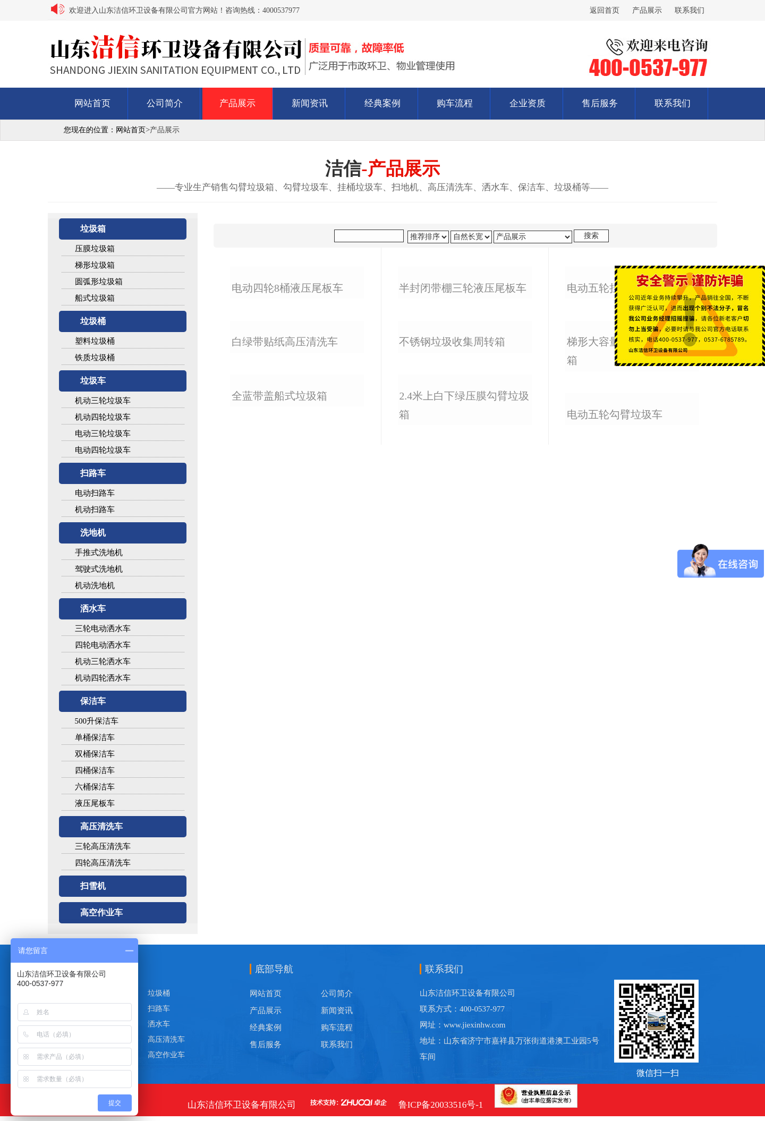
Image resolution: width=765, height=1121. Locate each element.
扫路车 (93, 473)
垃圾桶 (93, 321)
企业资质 (527, 103)
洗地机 (93, 532)
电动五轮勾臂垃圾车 (614, 796)
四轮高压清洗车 (103, 863)
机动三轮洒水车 (103, 661)
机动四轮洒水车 (103, 678)
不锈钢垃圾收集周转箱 (452, 596)
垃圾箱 (93, 228)
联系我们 (689, 10)
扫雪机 (93, 885)
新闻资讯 (310, 103)
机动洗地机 (95, 585)
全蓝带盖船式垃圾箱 (279, 778)
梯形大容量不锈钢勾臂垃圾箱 (630, 606)
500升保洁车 (97, 721)
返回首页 (604, 10)
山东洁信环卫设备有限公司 (242, 1105)
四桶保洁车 (95, 770)
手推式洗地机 (99, 552)
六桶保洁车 (95, 787)
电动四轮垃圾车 (103, 450)
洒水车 (93, 608)
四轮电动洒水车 (103, 645)
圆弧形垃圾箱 (99, 281)
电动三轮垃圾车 (103, 433)
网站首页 (92, 103)
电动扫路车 (95, 493)
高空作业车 (101, 912)
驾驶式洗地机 (99, 569)
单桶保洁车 (95, 737)
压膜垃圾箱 (95, 248)
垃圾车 (93, 380)
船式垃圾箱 (95, 298)
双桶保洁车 (95, 754)
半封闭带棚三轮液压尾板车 (462, 415)
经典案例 (382, 103)
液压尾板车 (95, 803)
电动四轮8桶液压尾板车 (287, 415)
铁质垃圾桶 (95, 357)
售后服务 (600, 103)
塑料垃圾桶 (95, 341)
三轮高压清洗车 (103, 846)
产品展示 (647, 10)
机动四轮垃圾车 (103, 417)
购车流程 (455, 103)
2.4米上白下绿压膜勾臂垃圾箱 (464, 787)
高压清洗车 (101, 826)
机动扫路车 (95, 509)
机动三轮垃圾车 (103, 400)
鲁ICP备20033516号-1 (440, 1105)
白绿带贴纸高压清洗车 (285, 596)
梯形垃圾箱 (95, 265)
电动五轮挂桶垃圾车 (614, 415)
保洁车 (93, 701)
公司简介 (165, 103)
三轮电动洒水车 (103, 628)
